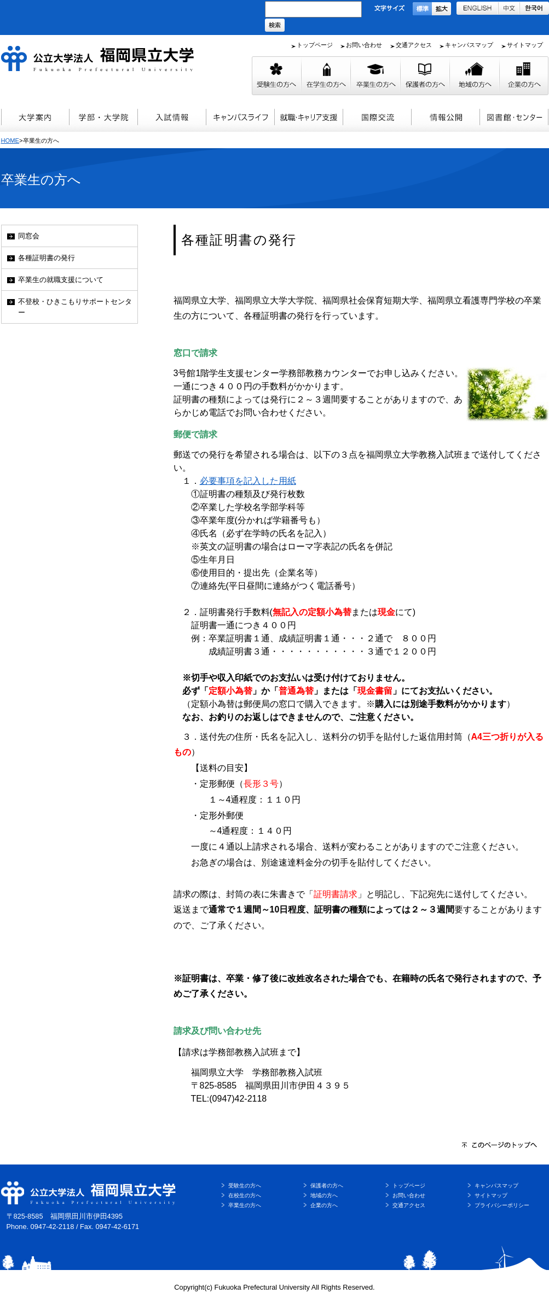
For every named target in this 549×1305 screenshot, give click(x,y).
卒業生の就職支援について (60, 280)
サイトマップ (525, 45)
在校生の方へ (244, 1195)
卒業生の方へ (244, 1205)
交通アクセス (414, 45)
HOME (10, 140)
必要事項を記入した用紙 (248, 480)
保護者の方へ (326, 1186)
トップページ (315, 45)
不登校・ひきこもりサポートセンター (75, 306)
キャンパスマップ (469, 45)
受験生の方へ (244, 1186)
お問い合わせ (364, 45)
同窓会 (28, 236)
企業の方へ (324, 1205)
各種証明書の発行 (46, 258)
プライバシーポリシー (502, 1205)
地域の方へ (324, 1195)
